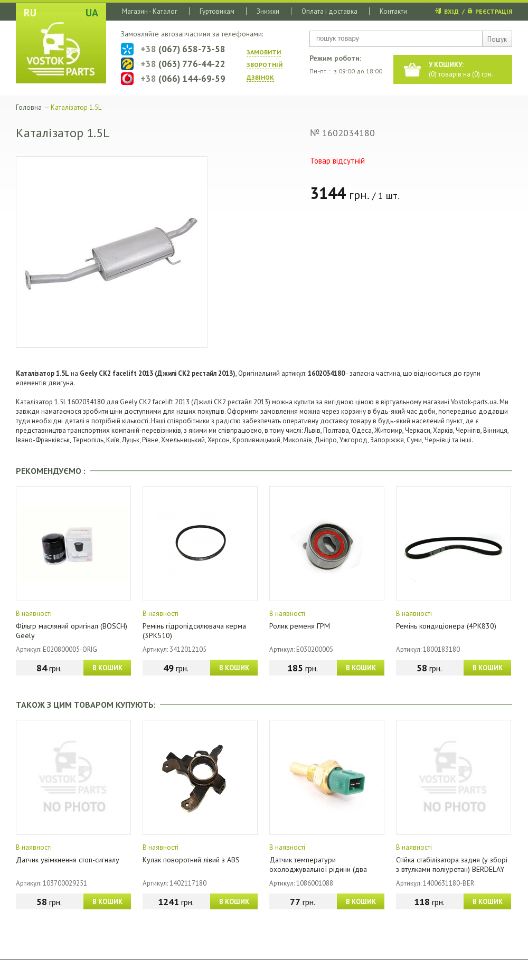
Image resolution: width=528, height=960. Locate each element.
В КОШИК (107, 667)
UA (92, 12)
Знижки (268, 11)
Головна (29, 107)
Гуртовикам (217, 11)
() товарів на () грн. (461, 69)
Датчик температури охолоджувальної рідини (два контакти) (318, 869)
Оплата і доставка (329, 11)
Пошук (497, 39)
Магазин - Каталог (149, 11)
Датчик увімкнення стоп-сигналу (67, 859)
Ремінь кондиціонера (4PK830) (446, 626)
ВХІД (451, 11)
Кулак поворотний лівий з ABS (191, 859)
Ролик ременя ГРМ (299, 626)
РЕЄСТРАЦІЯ (493, 11)
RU (30, 12)
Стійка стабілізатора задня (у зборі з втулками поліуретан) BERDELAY (451, 864)
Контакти (393, 11)
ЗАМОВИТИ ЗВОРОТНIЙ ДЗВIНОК (264, 64)
